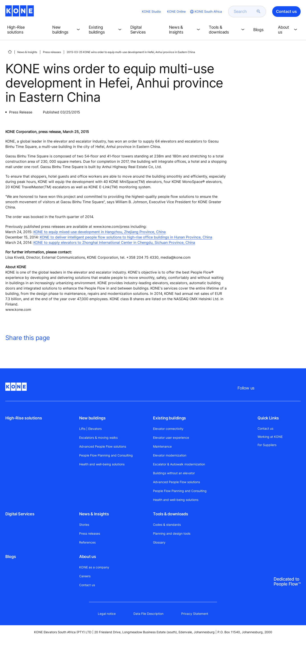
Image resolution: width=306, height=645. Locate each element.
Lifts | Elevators (90, 429)
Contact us (87, 585)
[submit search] (258, 11)
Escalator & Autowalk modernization (179, 464)
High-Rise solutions (23, 418)
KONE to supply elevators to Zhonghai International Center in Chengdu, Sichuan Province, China (114, 242)
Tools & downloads (170, 514)
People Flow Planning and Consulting (106, 455)
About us (87, 556)
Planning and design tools (171, 533)
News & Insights (27, 52)
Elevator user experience (171, 437)
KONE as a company (94, 567)
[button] (26, 30)
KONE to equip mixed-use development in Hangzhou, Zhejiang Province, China (99, 232)
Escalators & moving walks (98, 437)
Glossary (159, 542)
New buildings (92, 418)
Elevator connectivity (168, 429)
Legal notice (107, 613)
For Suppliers (267, 445)
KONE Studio (151, 11)
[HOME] (10, 51)
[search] (244, 11)
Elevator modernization (169, 455)
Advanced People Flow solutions (102, 446)
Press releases (52, 52)
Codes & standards (167, 524)
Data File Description (148, 613)
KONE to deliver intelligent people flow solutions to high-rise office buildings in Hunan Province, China (126, 237)
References (87, 542)
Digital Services (19, 514)
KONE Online (176, 11)
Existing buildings (169, 418)
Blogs (10, 556)
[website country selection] (205, 11)
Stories (84, 524)
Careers (85, 576)
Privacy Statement (194, 613)
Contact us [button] (286, 11)
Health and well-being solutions (102, 464)
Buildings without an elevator (174, 473)
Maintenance (162, 446)
